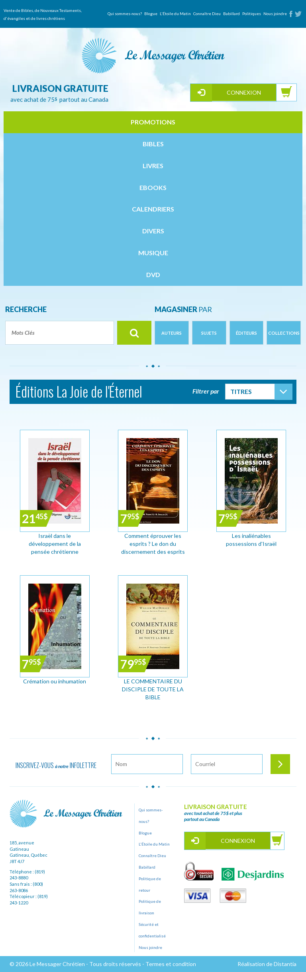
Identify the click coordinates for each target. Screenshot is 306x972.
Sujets (209, 333)
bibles (153, 143)
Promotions (153, 122)
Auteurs (171, 333)
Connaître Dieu (207, 13)
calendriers (153, 209)
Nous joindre (275, 13)
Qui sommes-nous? (125, 13)
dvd (153, 274)
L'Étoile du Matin (175, 13)
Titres (241, 391)
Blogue (150, 13)
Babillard (231, 13)
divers (153, 231)
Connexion (244, 92)
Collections (284, 333)
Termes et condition (170, 963)
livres (153, 165)
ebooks (153, 187)
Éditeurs (246, 333)
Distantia (285, 963)
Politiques (251, 13)
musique (153, 252)
